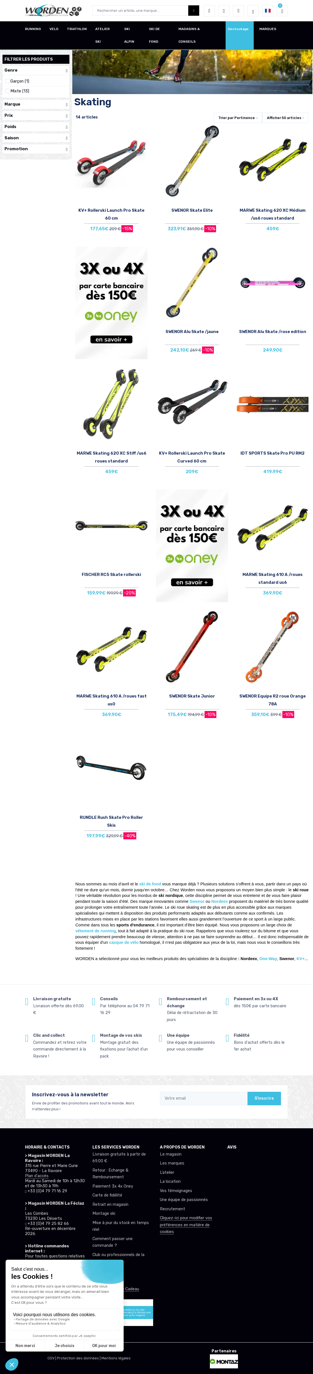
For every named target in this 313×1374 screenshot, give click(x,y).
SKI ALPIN (129, 35)
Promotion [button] (35, 149)
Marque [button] (35, 104)
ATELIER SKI (102, 35)
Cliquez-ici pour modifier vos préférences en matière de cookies (186, 1225)
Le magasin (171, 1154)
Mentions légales (116, 1358)
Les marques (172, 1163)
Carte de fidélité (107, 1195)
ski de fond (150, 884)
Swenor (198, 901)
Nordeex (220, 901)
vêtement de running (95, 931)
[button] (209, 10)
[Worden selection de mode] (253, 10)
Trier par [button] (236, 118)
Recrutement (172, 1209)
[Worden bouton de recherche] (193, 10)
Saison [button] (35, 138)
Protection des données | (79, 1358)
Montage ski (103, 1213)
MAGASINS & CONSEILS (189, 35)
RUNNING (33, 29)
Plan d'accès (37, 1176)
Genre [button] (35, 70)
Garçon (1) (19, 81)
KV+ (300, 958)
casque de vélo (124, 942)
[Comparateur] (238, 10)
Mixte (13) (19, 91)
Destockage (238, 29)
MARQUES (267, 29)
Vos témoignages (176, 1190)
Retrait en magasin (110, 1204)
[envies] (224, 10)
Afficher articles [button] (284, 118)
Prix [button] (35, 115)
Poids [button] (35, 126)
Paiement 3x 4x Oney (112, 1186)
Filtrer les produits (28, 59)
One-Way (268, 958)
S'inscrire (264, 1098)
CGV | (52, 1358)
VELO (53, 29)
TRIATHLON (77, 29)
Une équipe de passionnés (184, 1199)
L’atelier (167, 1172)
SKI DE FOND (154, 35)
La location (170, 1181)
